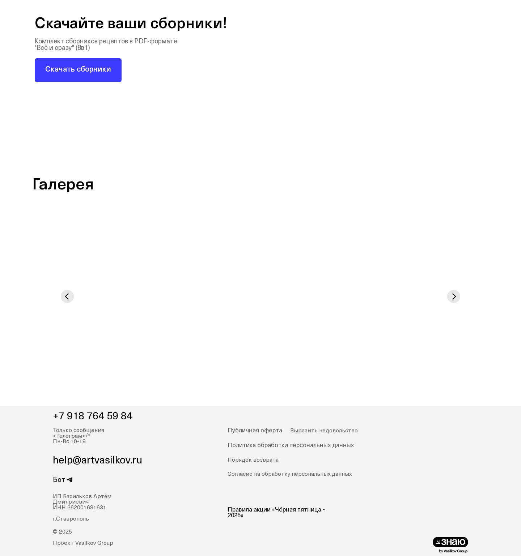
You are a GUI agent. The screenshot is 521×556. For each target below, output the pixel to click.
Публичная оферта (255, 431)
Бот (59, 480)
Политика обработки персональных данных (291, 445)
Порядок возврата (253, 460)
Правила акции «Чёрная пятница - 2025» (276, 513)
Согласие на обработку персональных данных (290, 474)
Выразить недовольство (324, 431)
